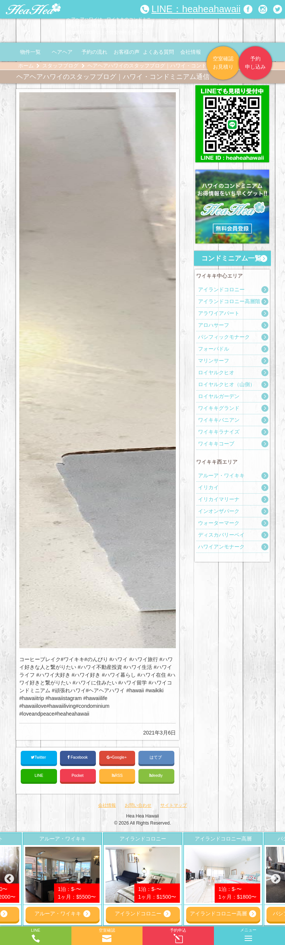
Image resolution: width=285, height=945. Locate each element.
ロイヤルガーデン (218, 396)
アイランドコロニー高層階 (229, 301)
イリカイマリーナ (218, 499)
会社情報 (190, 52)
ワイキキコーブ (216, 444)
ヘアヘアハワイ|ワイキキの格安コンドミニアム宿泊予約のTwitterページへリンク (277, 9)
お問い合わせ (138, 805)
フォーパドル (213, 349)
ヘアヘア (62, 52)
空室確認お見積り (223, 63)
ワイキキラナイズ (218, 432)
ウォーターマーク (218, 523)
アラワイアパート (218, 313)
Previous (9, 879)
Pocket (77, 775)
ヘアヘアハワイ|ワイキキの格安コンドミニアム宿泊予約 (33, 9)
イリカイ (208, 487)
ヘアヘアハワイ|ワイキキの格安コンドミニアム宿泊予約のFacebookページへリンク (248, 9)
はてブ (156, 757)
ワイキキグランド (218, 408)
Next (275, 879)
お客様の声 (127, 52)
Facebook (78, 757)
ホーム (26, 66)
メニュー (248, 933)
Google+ (117, 757)
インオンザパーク (218, 511)
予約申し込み (255, 63)
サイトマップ (173, 805)
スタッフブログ (60, 66)
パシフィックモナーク (224, 337)
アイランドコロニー (221, 289)
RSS (117, 775)
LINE (38, 775)
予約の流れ (94, 52)
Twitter (39, 757)
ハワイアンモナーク (221, 547)
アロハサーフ (213, 325)
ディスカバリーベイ (221, 535)
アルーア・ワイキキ (221, 475)
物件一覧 (30, 52)
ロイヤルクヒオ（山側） (226, 384)
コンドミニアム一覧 (231, 258)
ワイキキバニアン (218, 420)
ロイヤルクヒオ (216, 372)
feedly (156, 775)
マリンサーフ (213, 361)
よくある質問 (158, 52)
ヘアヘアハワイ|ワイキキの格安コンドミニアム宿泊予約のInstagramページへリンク (262, 9)
